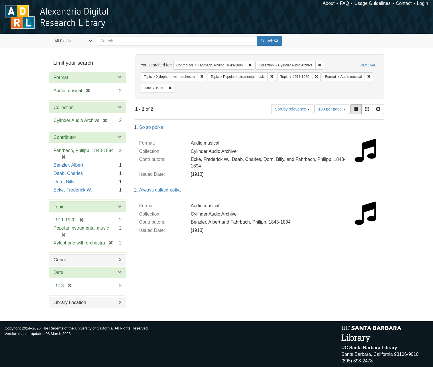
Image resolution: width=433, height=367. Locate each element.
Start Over (367, 65)
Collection (64, 107)
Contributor (65, 137)
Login (422, 3)
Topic (59, 206)
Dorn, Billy (64, 181)
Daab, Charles (68, 173)
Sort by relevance (292, 109)
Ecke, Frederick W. (73, 190)
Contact (404, 3)
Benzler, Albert (68, 165)
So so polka (151, 127)
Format (61, 77)
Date (58, 272)
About (329, 3)
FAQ (344, 3)
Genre (60, 259)
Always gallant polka (160, 190)
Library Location (70, 302)
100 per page (331, 109)
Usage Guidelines (372, 3)
